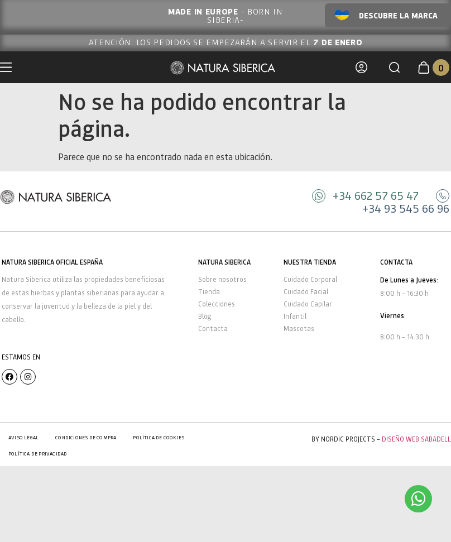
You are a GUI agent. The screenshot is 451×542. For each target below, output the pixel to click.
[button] (394, 67)
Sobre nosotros (222, 279)
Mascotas (299, 328)
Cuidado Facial (306, 291)
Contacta (213, 328)
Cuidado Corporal (310, 279)
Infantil (295, 316)
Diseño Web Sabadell (416, 439)
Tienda (209, 291)
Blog (204, 316)
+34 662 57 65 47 (376, 195)
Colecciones (216, 304)
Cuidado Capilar (308, 304)
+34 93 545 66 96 (405, 208)
